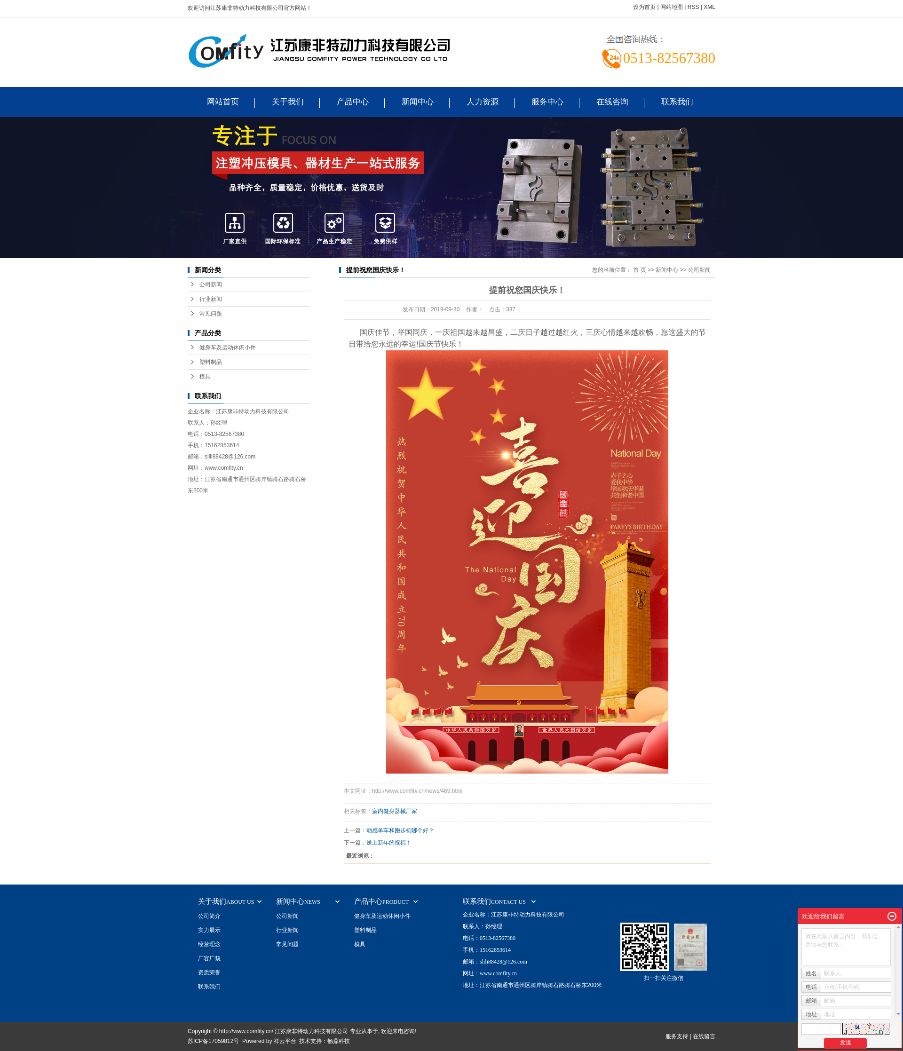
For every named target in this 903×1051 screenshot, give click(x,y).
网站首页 (223, 101)
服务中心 (547, 101)
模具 (205, 376)
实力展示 (209, 930)
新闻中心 (418, 101)
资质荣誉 (209, 972)
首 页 (639, 270)
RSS (693, 7)
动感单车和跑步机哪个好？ (400, 830)
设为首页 (644, 7)
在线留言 (704, 1036)
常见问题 (210, 313)
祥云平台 (285, 1041)
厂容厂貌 (209, 958)
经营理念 (209, 944)
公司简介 (209, 916)
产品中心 (353, 101)
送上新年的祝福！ (389, 842)
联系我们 (677, 101)
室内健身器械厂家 (394, 811)
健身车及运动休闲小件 (227, 347)
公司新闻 (210, 284)
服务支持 (676, 1036)
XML (709, 7)
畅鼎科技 (338, 1041)
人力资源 (483, 101)
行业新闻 (210, 299)
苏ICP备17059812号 (213, 1041)
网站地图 (671, 7)
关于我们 (288, 101)
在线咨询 (612, 101)
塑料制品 (210, 362)
